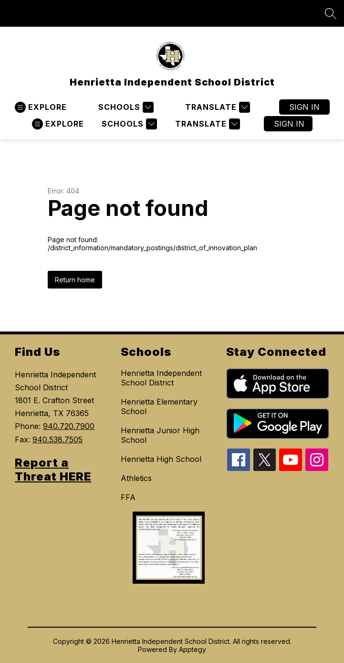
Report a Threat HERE (53, 469)
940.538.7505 (57, 439)
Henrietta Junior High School (160, 435)
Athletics (136, 478)
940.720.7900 (68, 426)
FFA (128, 497)
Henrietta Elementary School (159, 406)
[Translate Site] (216, 107)
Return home (75, 280)
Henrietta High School (161, 459)
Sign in (304, 107)
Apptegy (192, 649)
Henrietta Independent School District (161, 377)
